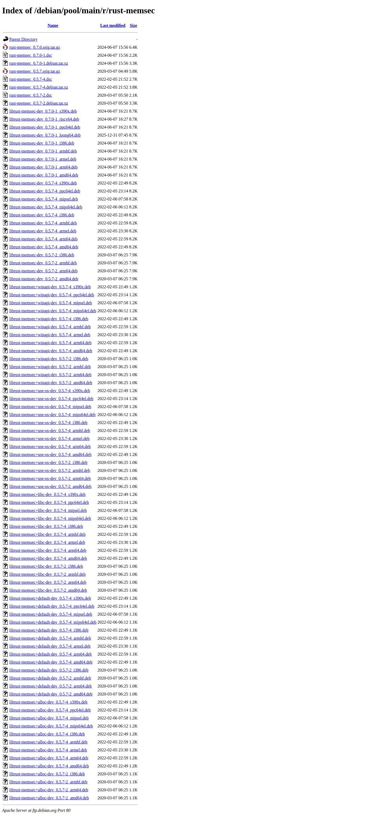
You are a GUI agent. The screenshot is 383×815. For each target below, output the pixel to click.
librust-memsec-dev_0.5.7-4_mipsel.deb (43, 199)
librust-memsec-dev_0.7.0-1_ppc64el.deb (44, 127)
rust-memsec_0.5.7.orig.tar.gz (34, 71)
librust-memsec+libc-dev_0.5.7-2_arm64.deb (47, 582)
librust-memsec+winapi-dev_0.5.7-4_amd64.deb (50, 350)
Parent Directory (23, 39)
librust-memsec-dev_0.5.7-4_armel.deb (42, 231)
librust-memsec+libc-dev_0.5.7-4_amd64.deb (48, 558)
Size (133, 25)
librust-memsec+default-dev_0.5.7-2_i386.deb (48, 670)
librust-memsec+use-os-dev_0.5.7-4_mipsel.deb (50, 406)
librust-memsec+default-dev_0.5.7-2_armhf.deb (50, 678)
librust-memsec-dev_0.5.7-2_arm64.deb (43, 271)
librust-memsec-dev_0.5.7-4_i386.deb (41, 215)
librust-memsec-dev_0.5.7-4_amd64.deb (43, 247)
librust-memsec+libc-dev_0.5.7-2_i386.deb (46, 566)
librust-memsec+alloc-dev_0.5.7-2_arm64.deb (48, 790)
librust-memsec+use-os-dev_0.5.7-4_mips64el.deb (52, 414)
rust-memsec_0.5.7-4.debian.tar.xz (38, 87)
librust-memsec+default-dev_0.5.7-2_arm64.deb (50, 686)
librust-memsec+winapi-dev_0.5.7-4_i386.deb (48, 318)
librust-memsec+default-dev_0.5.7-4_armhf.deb (50, 638)
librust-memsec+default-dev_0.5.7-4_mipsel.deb (50, 614)
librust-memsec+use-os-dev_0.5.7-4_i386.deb (48, 422)
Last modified (113, 25)
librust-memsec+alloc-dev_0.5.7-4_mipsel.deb (49, 718)
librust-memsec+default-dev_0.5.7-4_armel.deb (49, 646)
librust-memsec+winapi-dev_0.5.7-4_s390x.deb (50, 287)
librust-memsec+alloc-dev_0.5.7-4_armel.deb (48, 750)
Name (53, 25)
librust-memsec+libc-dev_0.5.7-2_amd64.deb (48, 590)
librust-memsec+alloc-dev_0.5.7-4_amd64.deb (49, 766)
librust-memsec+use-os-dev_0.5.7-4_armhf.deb (49, 430)
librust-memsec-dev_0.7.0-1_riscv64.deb (44, 119)
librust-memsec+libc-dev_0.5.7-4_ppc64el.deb (49, 502)
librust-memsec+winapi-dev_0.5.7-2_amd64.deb (50, 382)
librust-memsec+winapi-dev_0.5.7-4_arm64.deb (50, 342)
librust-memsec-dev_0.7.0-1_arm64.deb (43, 167)
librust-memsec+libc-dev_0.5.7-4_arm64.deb (47, 550)
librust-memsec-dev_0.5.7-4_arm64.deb (43, 239)
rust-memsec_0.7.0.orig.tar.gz (34, 47)
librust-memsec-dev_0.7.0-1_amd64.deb (43, 175)
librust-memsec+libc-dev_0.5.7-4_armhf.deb (47, 534)
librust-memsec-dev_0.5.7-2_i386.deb (41, 255)
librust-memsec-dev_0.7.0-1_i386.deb (41, 143)
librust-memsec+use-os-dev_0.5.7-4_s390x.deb (49, 390)
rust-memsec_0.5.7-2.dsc (30, 95)
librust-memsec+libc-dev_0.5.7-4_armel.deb (47, 542)
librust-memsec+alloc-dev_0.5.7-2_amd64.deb (49, 798)
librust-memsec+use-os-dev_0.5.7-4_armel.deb (49, 438)
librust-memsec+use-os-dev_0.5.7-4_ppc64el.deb (51, 398)
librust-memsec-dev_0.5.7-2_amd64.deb (43, 279)
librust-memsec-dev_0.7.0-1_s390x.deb (43, 111)
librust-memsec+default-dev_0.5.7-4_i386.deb (48, 630)
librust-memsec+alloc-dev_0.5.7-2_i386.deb (47, 774)
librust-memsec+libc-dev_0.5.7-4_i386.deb (46, 526)
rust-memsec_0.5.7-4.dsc (30, 79)
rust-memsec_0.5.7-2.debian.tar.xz (38, 103)
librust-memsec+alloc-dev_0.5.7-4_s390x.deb (48, 702)
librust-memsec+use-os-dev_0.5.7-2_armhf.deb (49, 470)
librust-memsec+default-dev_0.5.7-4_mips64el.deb (53, 622)
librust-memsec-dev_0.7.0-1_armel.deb (42, 159)
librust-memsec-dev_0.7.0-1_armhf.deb (43, 151)
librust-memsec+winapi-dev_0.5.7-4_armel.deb (49, 334)
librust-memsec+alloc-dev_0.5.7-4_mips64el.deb (51, 726)
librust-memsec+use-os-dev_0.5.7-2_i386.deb (48, 462)
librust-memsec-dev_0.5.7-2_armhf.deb (43, 263)
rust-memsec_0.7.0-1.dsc (30, 55)
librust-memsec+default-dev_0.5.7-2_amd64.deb (51, 694)
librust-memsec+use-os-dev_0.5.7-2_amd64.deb (50, 486)
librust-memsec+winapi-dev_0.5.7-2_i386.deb (48, 358)
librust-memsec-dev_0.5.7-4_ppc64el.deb (44, 191)
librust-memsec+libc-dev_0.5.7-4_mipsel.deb (48, 510)
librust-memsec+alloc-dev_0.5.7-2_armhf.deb (48, 782)
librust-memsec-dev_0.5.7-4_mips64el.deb (45, 207)
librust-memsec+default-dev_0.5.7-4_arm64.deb (50, 654)
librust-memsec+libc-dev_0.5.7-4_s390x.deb (47, 494)
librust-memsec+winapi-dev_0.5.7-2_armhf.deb (50, 366)
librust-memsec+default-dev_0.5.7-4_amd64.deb (51, 662)
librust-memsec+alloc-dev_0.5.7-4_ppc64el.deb (50, 710)
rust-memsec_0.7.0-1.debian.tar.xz (38, 63)
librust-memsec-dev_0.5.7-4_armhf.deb (43, 223)
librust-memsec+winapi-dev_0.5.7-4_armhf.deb (50, 326)
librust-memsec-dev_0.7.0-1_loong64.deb (45, 135)
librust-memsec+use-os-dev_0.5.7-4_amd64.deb (50, 454)
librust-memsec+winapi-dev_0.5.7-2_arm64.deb (50, 374)
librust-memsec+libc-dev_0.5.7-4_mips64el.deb (50, 518)
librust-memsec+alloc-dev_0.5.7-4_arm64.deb (48, 758)
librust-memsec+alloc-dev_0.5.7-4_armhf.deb (48, 742)
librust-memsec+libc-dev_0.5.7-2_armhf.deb (47, 574)
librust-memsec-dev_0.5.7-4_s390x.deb (43, 183)
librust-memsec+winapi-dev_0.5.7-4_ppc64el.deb (51, 295)
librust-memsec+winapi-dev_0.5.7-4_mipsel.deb (50, 303)
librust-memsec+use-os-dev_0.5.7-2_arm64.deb (50, 478)
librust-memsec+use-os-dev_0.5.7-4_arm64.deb (50, 446)
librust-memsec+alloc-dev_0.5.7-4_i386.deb (47, 734)
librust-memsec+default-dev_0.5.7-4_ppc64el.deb (51, 606)
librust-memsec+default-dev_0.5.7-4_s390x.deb (50, 598)
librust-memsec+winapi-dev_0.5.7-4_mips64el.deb (52, 310)
